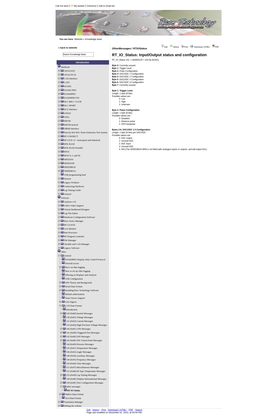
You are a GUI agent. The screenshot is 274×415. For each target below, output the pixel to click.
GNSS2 (64, 113)
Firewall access (69, 263)
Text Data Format (70, 398)
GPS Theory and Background (75, 282)
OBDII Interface (68, 128)
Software (63, 198)
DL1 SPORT (67, 105)
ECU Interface (67, 109)
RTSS (63, 151)
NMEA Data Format (71, 394)
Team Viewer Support (72, 298)
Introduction (68, 309)
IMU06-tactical (68, 124)
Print (184, 47)
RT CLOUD (66, 225)
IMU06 (64, 121)
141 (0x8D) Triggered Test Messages (80, 332)
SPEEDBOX (67, 167)
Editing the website (69, 405)
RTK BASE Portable (70, 148)
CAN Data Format (70, 305)
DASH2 (64, 86)
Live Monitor (67, 228)
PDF (215, 47)
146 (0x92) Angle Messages (76, 352)
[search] (78, 54)
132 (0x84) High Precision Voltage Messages (83, 325)
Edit (164, 47)
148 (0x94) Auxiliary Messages (77, 355)
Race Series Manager (70, 221)
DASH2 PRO (67, 90)
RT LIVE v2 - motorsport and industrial (79, 140)
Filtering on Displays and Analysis (77, 275)
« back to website (67, 47)
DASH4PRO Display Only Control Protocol (82, 259)
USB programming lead (72, 174)
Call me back (62, 6)
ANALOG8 (66, 70)
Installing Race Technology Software (79, 290)
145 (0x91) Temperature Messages (79, 348)
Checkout (91, 6)
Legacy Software (68, 248)
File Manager (67, 240)
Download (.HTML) (200, 47)
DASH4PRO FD (68, 97)
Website (78, 39)
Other (62, 251)
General (64, 194)
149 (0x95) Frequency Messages (78, 359)
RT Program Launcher (71, 236)
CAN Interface (67, 78)
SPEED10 (65, 159)
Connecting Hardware (71, 186)
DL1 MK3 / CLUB (69, 101)
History (174, 47)
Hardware (64, 67)
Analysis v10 (67, 201)
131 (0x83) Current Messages (76, 321)
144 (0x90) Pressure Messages (77, 344)
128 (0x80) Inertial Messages (76, 313)
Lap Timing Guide (69, 190)
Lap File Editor (68, 213)
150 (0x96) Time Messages (75, 363)
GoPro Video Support (71, 205)
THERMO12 (67, 171)
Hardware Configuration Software (76, 217)
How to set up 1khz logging (74, 271)
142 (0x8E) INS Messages (75, 336)
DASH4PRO (67, 94)
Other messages (70, 386)
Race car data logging (72, 267)
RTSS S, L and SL (69, 155)
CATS (64, 82)
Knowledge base (93, 39)
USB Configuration (71, 278)
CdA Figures (68, 302)
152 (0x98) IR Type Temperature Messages (82, 371)
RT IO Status (70, 390)
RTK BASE (66, 144)
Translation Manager (70, 402)
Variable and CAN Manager (73, 244)
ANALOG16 (67, 74)
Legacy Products (68, 182)
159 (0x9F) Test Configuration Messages (81, 382)
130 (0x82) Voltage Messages (76, 317)
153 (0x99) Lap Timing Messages (78, 375)
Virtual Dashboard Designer (73, 209)
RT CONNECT (68, 136)
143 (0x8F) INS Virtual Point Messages (81, 340)
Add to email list (107, 6)
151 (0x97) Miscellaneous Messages (79, 367)
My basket (77, 6)
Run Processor (67, 232)
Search (138, 410)
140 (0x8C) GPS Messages (75, 328)
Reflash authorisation (71, 294)
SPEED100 (66, 163)
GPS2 (63, 117)
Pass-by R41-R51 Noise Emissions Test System (82, 132)
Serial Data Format (70, 286)
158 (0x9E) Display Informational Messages (83, 379)
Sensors (64, 178)
